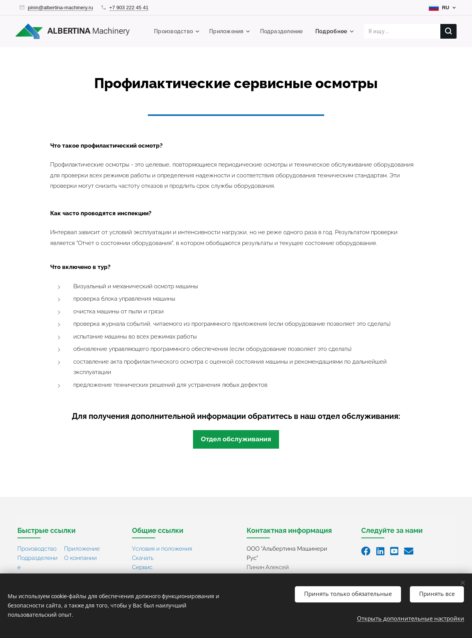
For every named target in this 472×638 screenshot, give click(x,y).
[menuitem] (172, 31)
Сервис (142, 567)
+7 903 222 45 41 (129, 7)
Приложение (82, 548)
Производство (37, 548)
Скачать (143, 558)
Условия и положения (162, 548)
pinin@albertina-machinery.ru (60, 7)
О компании (80, 558)
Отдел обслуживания (236, 439)
